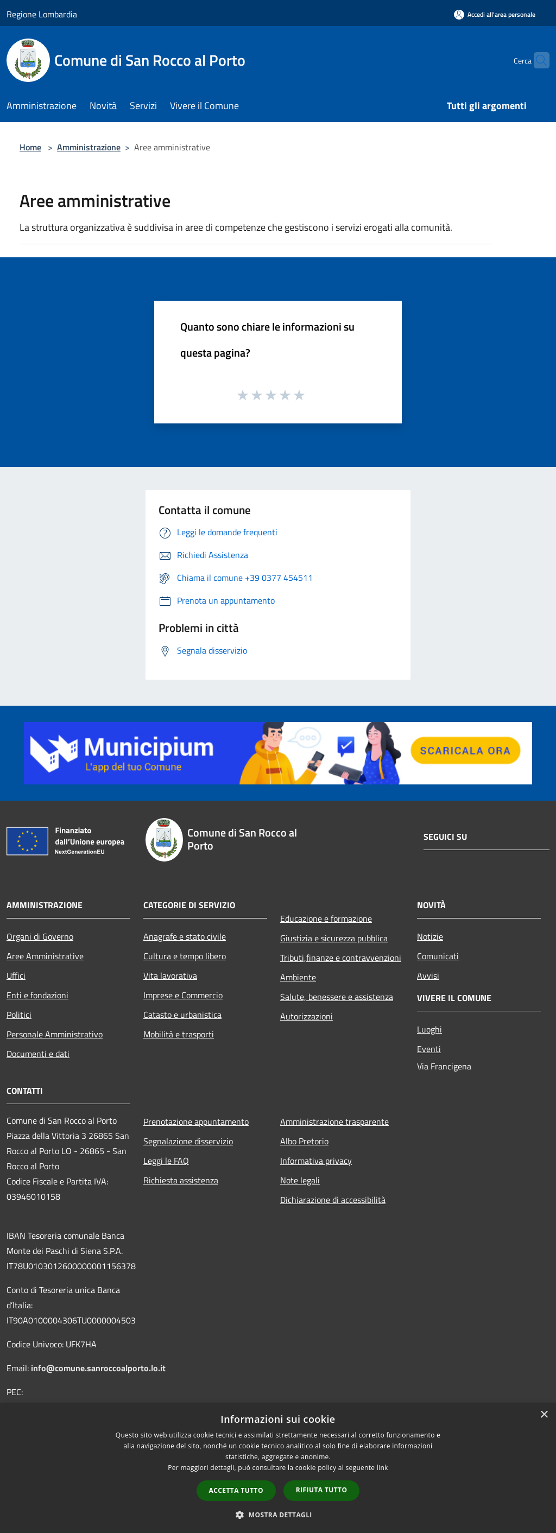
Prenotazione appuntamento (196, 1121)
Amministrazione (89, 147)
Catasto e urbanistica (182, 1014)
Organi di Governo (40, 936)
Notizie (430, 936)
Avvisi (428, 975)
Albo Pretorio (304, 1141)
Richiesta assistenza (180, 1180)
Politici (19, 1014)
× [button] (544, 1415)
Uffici (16, 975)
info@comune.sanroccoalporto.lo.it (98, 1367)
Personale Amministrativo (55, 1034)
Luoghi (429, 1029)
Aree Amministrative (45, 955)
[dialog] (278, 1468)
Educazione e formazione (326, 918)
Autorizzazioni (306, 1016)
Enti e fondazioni (37, 995)
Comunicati (438, 955)
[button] (278, 1514)
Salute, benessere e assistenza (336, 996)
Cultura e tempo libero (184, 955)
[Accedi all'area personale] (494, 14)
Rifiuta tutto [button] (322, 1489)
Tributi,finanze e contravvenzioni (340, 957)
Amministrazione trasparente (334, 1121)
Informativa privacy (316, 1160)
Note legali (300, 1180)
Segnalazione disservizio (188, 1141)
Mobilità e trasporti (178, 1034)
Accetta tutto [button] (236, 1490)
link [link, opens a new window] (382, 1467)
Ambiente (298, 977)
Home (30, 147)
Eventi (429, 1048)
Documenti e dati (38, 1053)
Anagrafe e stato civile (184, 936)
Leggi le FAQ (166, 1160)
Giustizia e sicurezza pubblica (334, 938)
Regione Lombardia (42, 14)
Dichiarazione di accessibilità (333, 1199)
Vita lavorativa (170, 975)
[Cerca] (536, 60)
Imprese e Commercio (183, 995)
